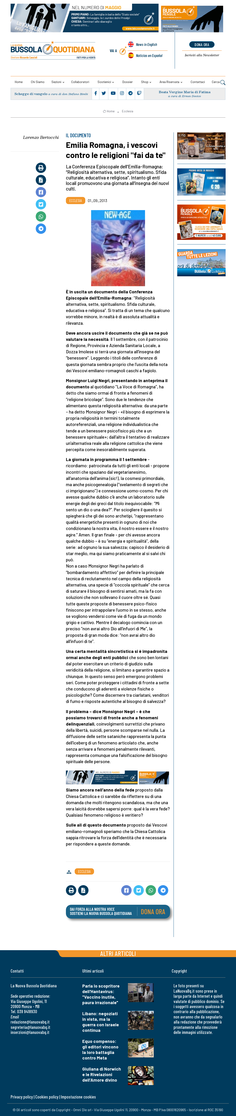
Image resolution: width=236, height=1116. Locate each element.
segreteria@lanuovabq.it (30, 1027)
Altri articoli (118, 953)
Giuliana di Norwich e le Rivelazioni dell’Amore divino (101, 1074)
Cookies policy (46, 1096)
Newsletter (202, 55)
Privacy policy (22, 1096)
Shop (144, 82)
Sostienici (104, 82)
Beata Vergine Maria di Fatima (184, 92)
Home (19, 82)
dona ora (202, 44)
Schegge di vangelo (31, 93)
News (146, 44)
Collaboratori (80, 82)
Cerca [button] (218, 82)
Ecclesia (127, 111)
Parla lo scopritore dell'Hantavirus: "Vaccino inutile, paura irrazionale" (101, 994)
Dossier (127, 82)
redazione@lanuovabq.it (30, 1021)
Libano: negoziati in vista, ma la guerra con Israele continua (100, 1022)
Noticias (149, 55)
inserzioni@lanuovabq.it (30, 1032)
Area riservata (169, 82)
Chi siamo (37, 82)
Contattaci (198, 82)
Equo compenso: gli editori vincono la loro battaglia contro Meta (100, 1049)
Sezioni (56, 82)
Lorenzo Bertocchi (41, 137)
